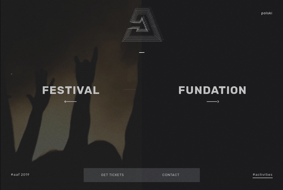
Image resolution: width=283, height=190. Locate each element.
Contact (170, 175)
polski (266, 13)
